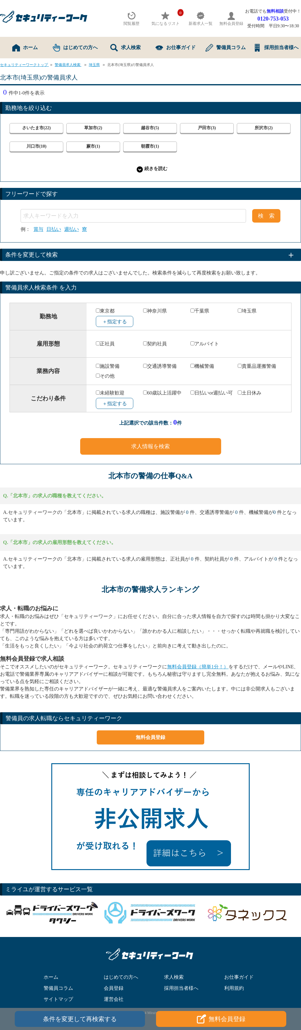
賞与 (38, 229)
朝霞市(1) (150, 146)
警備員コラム (225, 48)
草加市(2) (93, 128)
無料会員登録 (150, 737)
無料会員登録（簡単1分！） (198, 666)
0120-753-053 (273, 19)
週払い (71, 229)
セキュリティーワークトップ (24, 65)
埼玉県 (94, 65)
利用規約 (234, 988)
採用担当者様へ (276, 48)
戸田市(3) (207, 128)
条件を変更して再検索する (80, 1019)
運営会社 (113, 999)
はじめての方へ (75, 48)
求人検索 (125, 48)
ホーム (25, 48)
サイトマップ (58, 999)
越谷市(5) (150, 128)
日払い (53, 229)
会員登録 (113, 988)
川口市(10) (36, 146)
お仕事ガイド (175, 48)
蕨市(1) (93, 146)
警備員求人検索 (68, 65)
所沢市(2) (263, 128)
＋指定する (114, 321)
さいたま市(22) (36, 128)
